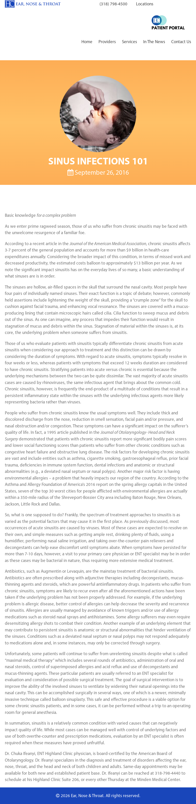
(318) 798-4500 (113, 3)
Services (129, 41)
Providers (107, 41)
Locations (144, 3)
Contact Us (181, 41)
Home (86, 41)
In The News (154, 41)
